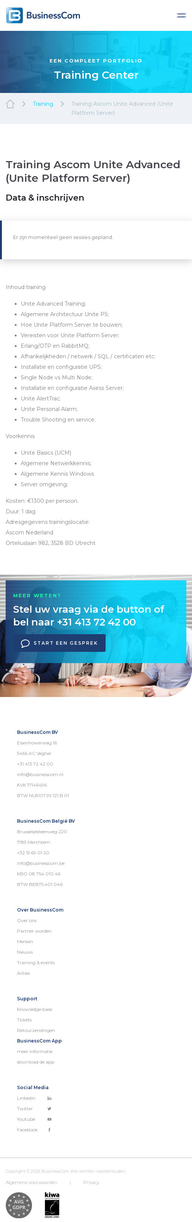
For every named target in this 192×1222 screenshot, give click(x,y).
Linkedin (34, 1098)
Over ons (27, 920)
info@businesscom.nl (40, 774)
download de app (35, 1062)
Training (43, 103)
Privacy (91, 1182)
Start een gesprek (59, 643)
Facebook (34, 1129)
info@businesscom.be (41, 863)
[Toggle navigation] (181, 15)
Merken (25, 941)
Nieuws (25, 952)
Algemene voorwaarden (31, 1182)
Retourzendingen (36, 1030)
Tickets (24, 1020)
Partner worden (34, 931)
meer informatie (34, 1051)
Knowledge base (34, 1009)
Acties (23, 973)
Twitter (34, 1108)
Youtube (34, 1119)
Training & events (36, 962)
